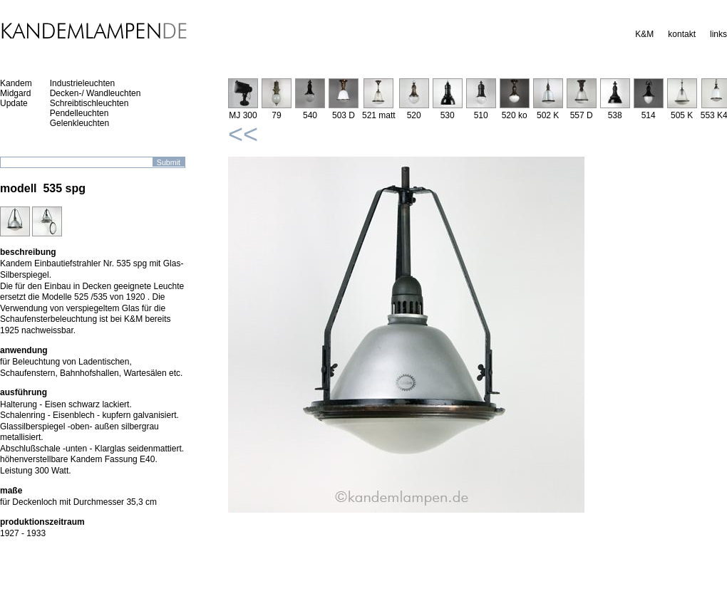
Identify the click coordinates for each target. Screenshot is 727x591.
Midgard (15, 93)
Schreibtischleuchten (89, 103)
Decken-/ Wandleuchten (95, 93)
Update (14, 103)
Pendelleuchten (79, 113)
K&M (644, 34)
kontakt (682, 34)
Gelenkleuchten (79, 123)
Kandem (16, 83)
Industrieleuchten (82, 83)
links (718, 34)
